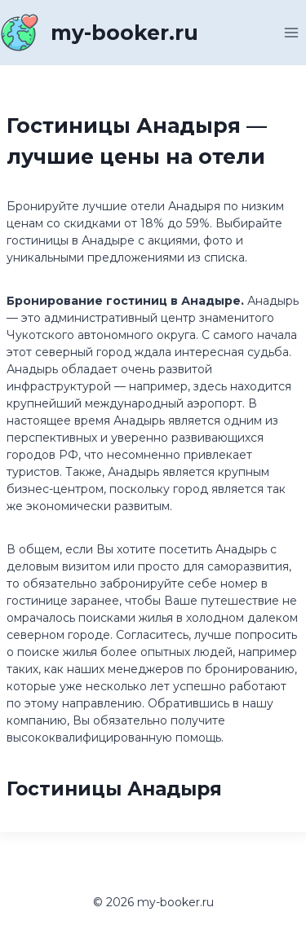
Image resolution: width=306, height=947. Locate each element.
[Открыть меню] (291, 32)
